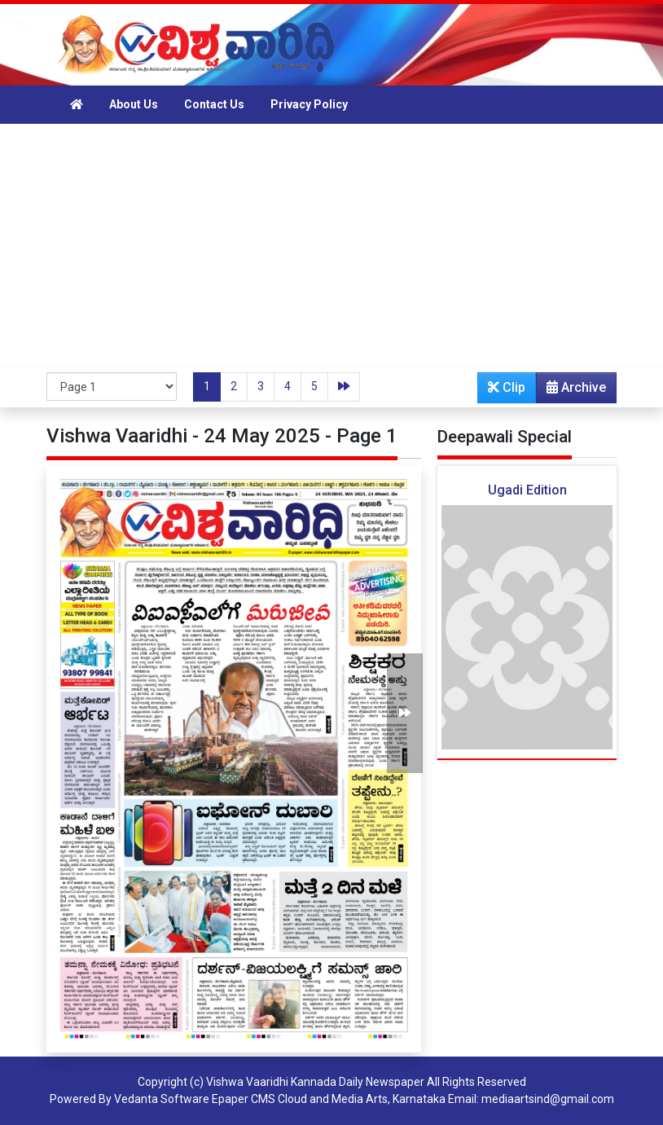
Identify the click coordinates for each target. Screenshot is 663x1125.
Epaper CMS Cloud (259, 1098)
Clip (506, 387)
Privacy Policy (309, 104)
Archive (571, 391)
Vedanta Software (161, 1098)
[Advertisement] (331, 246)
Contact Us (214, 104)
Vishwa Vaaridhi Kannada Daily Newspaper (315, 1081)
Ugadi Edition (527, 490)
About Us (133, 104)
